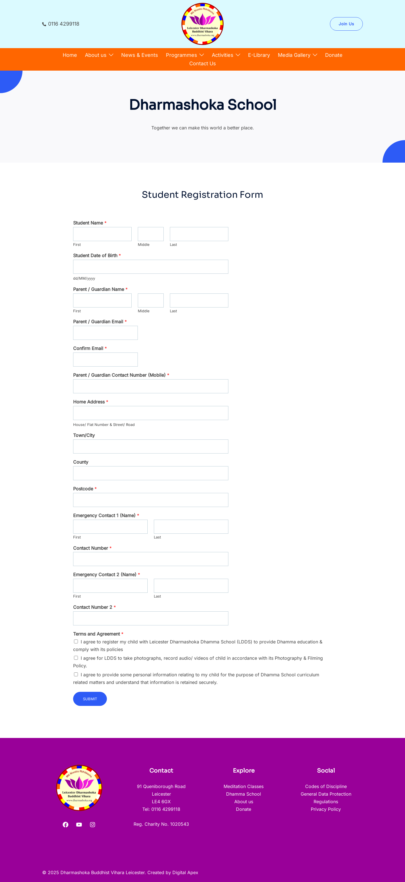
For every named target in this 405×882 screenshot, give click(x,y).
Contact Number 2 (94, 607)
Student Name (90, 223)
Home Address (90, 402)
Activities (222, 55)
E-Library (259, 55)
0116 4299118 (60, 23)
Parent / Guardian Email (100, 321)
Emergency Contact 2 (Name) (106, 574)
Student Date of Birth (97, 255)
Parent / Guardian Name (100, 289)
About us (96, 55)
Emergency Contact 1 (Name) (106, 515)
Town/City (84, 435)
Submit (90, 699)
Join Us (346, 23)
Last (173, 244)
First (77, 244)
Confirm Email (90, 348)
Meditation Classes (244, 786)
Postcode (85, 489)
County (80, 462)
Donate (334, 55)
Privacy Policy (326, 809)
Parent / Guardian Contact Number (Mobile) (121, 375)
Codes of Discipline (326, 786)
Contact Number (92, 548)
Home (70, 55)
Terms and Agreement (98, 634)
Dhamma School (243, 794)
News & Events (139, 55)
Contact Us (202, 63)
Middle (144, 244)
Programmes (181, 55)
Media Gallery (294, 55)
